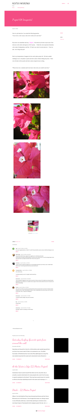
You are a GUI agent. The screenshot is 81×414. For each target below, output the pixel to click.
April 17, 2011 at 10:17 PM (26, 254)
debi (16, 248)
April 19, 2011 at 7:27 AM (25, 295)
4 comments (18, 406)
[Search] (63, 3)
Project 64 (62, 39)
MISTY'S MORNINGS (21, 3)
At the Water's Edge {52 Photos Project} (30, 366)
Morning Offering (21, 7)
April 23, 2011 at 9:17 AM (25, 307)
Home (13, 7)
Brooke (17, 287)
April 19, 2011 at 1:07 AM (24, 287)
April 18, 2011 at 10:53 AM (26, 278)
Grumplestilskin (19, 270)
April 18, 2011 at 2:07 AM (25, 262)
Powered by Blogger (40, 410)
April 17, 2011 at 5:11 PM (22, 248)
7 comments (18, 359)
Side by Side (18, 254)
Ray (16, 301)
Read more (47, 359)
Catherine (18, 262)
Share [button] (52, 241)
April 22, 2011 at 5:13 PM (22, 301)
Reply (17, 251)
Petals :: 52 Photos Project (24, 390)
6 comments (18, 382)
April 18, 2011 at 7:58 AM (27, 270)
